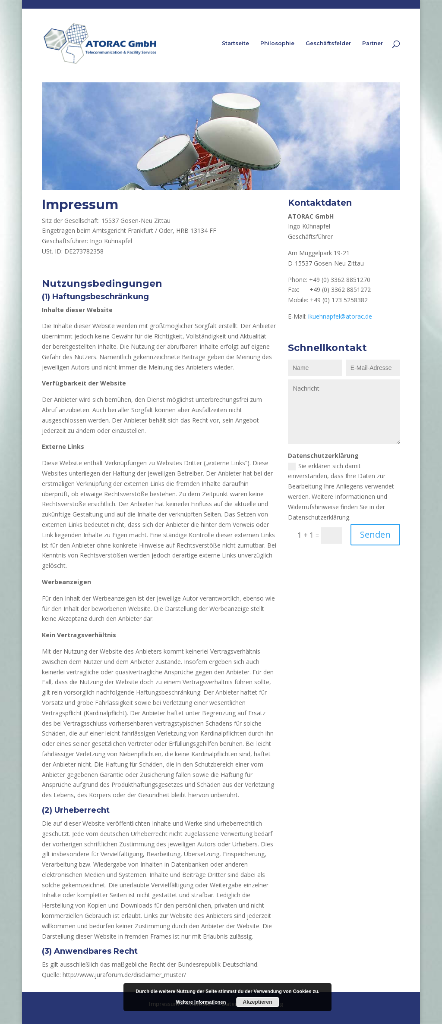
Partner (372, 44)
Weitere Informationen (201, 1002)
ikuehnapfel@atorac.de (340, 316)
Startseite (235, 44)
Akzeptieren (257, 1002)
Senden (375, 534)
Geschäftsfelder (328, 44)
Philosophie (277, 44)
